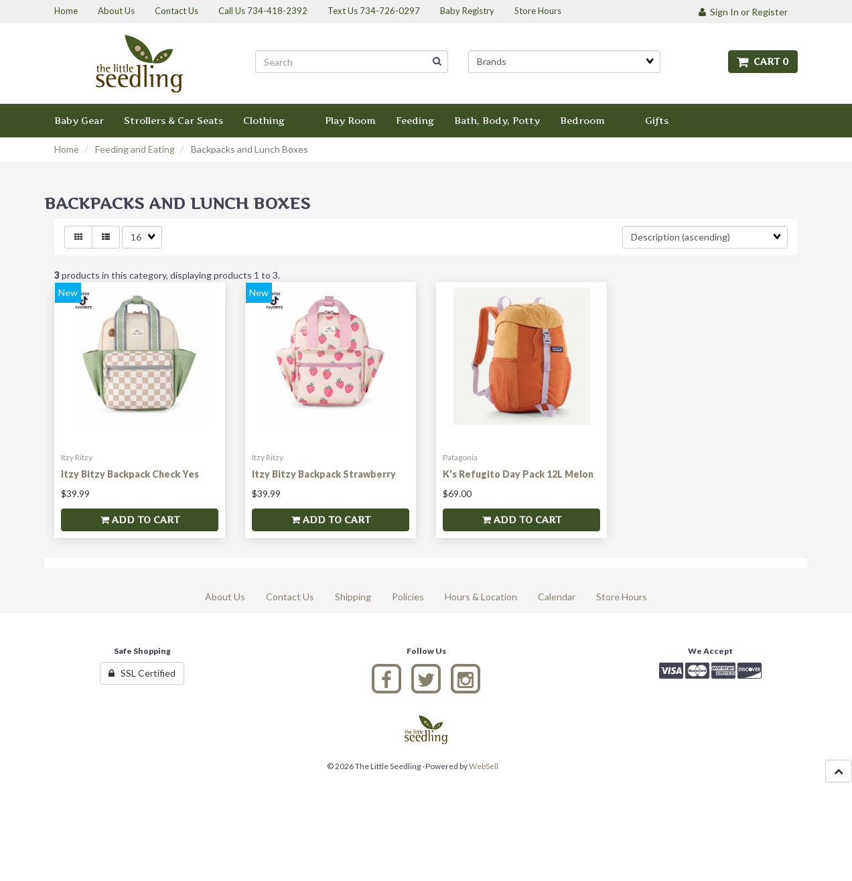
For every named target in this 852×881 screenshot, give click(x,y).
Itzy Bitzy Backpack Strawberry (324, 474)
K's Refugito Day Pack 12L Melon (518, 474)
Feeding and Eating (135, 149)
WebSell (483, 766)
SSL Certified (142, 673)
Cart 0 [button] (763, 61)
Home (66, 149)
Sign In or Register (743, 11)
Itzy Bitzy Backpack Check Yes (130, 474)
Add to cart (140, 519)
